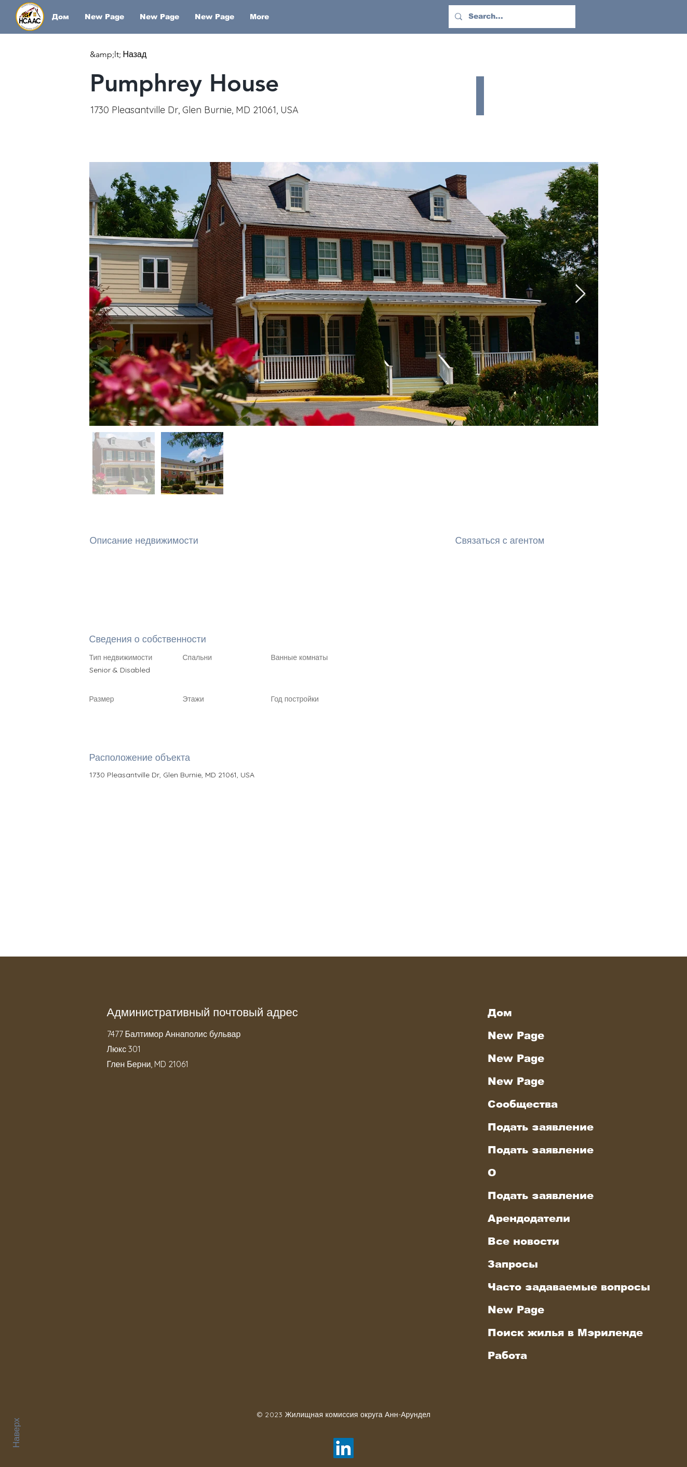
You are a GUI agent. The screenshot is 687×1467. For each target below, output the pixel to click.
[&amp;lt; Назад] (127, 54)
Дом (500, 1012)
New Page (516, 1035)
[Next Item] (580, 294)
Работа (507, 1355)
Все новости (523, 1241)
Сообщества (523, 1104)
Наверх (15, 1433)
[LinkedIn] (343, 1448)
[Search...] (511, 16)
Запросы (513, 1264)
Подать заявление (541, 1127)
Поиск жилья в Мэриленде (545, 1332)
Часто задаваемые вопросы (545, 1287)
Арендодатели (529, 1218)
